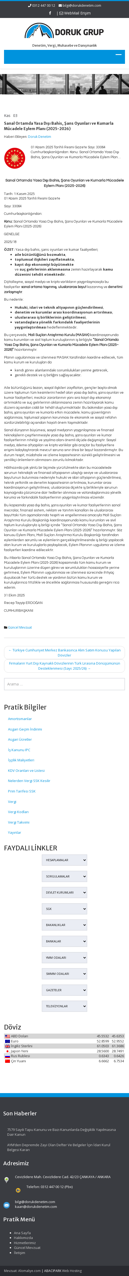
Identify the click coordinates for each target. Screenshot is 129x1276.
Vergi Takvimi (18, 822)
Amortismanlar (20, 718)
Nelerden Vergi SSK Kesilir (29, 780)
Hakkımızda (19, 1237)
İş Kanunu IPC (19, 749)
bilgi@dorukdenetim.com (82, 5)
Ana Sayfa (18, 1232)
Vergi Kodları (18, 811)
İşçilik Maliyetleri (21, 760)
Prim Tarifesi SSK (22, 791)
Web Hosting (72, 1270)
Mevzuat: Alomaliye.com (22, 1270)
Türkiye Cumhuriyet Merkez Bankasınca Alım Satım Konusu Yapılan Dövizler (64, 653)
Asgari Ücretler (20, 739)
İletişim (15, 1252)
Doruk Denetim (39, 136)
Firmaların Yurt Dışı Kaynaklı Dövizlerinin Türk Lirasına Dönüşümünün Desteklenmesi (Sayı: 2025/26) (64, 666)
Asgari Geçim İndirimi (25, 729)
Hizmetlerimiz (21, 1242)
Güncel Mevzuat (20, 627)
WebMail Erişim (75, 13)
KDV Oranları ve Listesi (26, 770)
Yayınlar (14, 832)
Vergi (12, 801)
